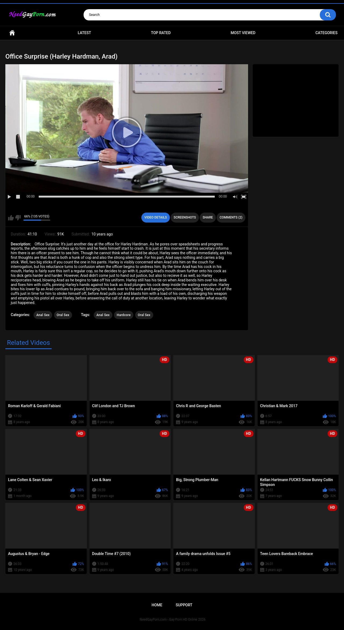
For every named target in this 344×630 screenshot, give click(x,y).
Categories (327, 33)
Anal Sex (42, 315)
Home (12, 33)
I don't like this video (18, 217)
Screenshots (185, 217)
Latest (84, 33)
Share (208, 217)
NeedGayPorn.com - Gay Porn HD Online (168, 619)
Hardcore (124, 315)
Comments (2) (231, 217)
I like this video (11, 217)
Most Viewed (243, 33)
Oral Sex (63, 315)
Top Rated (161, 33)
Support (184, 605)
